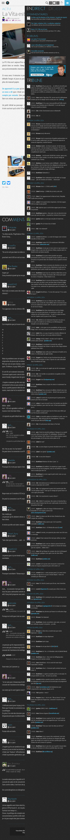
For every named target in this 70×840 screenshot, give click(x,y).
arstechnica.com (45, 687)
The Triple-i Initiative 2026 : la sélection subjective (46, 23)
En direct (36, 8)
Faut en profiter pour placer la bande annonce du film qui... (46, 19)
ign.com (39, 683)
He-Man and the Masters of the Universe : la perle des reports (49, 17)
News (6, 187)
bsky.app (48, 420)
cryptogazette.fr (47, 606)
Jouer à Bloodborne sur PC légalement (42, 45)
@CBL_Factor (18, 20)
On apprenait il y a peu (10, 88)
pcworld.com (38, 599)
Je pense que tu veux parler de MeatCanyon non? (44, 40)
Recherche (47, 3)
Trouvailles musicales (37, 51)
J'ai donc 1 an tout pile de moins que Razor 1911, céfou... (46, 31)
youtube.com (48, 341)
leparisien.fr (44, 589)
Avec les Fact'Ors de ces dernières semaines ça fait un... (45, 52)
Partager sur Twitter (3, 183)
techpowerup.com (49, 379)
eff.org (62, 99)
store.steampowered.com (39, 513)
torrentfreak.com (54, 713)
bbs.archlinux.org (47, 752)
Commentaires (37, 14)
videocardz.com (44, 244)
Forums (32, 36)
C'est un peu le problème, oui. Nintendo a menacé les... (45, 46)
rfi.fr (55, 186)
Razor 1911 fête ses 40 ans (39, 29)
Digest (56, 8)
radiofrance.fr (53, 708)
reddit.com (41, 524)
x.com (60, 527)
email (9, 20)
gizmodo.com (35, 613)
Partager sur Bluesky (8, 183)
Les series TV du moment (38, 39)
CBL (8, 18)
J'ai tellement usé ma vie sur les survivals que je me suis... (46, 25)
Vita (3, 187)
